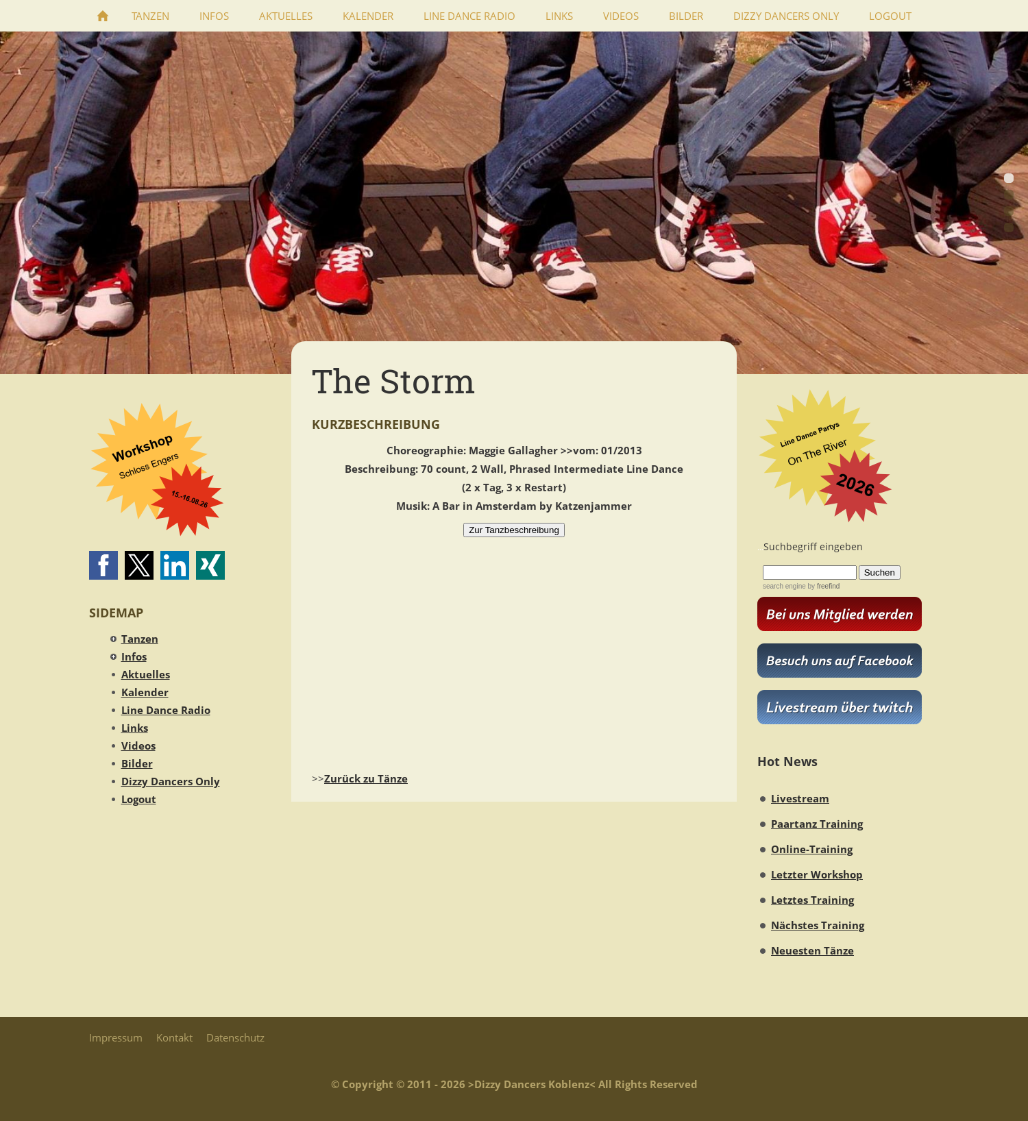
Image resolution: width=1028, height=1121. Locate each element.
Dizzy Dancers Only (170, 781)
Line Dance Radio (165, 710)
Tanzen (139, 638)
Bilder (137, 763)
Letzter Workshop (817, 874)
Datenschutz (235, 1037)
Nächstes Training (817, 925)
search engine (784, 586)
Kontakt (174, 1037)
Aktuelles (145, 674)
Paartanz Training (817, 823)
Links (134, 728)
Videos (138, 745)
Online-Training (812, 849)
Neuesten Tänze (812, 950)
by (823, 586)
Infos (134, 656)
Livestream (800, 798)
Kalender (145, 692)
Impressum (116, 1037)
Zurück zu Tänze (366, 778)
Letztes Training (812, 900)
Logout (138, 799)
